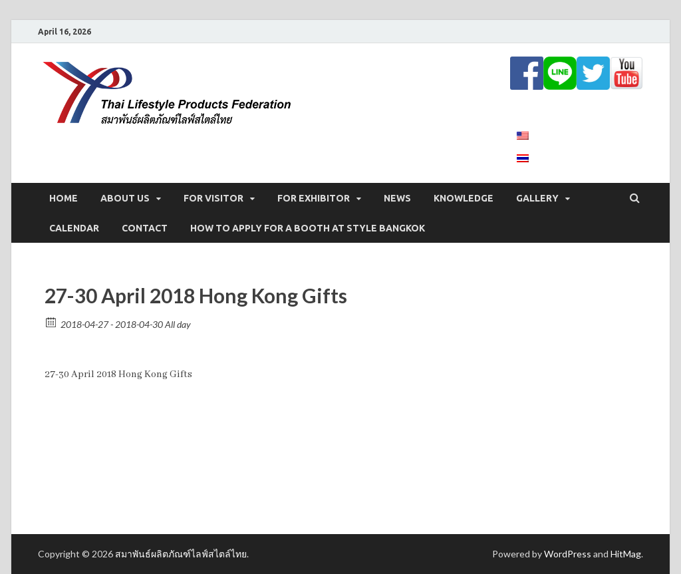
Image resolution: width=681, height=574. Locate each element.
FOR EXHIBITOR (313, 198)
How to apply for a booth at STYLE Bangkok (307, 228)
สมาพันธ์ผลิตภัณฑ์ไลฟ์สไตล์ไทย (181, 553)
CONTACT (145, 228)
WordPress (567, 553)
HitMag (626, 553)
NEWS (397, 198)
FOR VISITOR (213, 198)
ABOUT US (125, 198)
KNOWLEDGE (463, 198)
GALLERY (537, 198)
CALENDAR (74, 228)
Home (63, 198)
